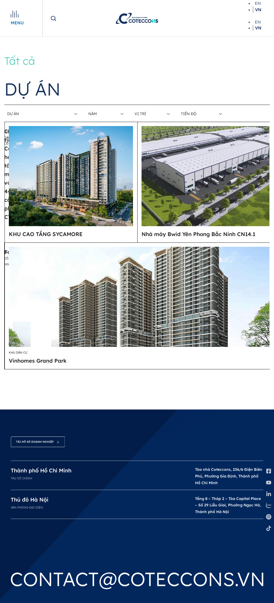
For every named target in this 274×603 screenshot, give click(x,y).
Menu (17, 22)
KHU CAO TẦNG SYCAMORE (46, 234)
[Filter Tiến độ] (201, 114)
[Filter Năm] (105, 114)
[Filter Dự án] (39, 114)
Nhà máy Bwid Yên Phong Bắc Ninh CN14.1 (198, 234)
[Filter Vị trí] (152, 114)
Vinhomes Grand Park (38, 360)
